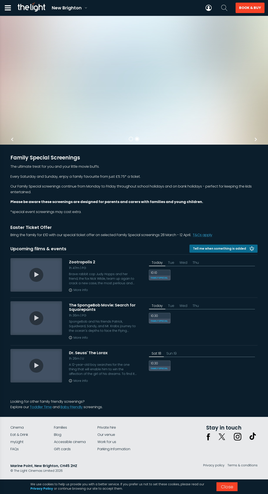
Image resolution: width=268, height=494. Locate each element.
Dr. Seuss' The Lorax (88, 352)
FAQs (14, 449)
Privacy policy (213, 465)
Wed (183, 262)
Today (157, 262)
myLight (16, 441)
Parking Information (113, 449)
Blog (57, 434)
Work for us (106, 441)
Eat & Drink (19, 434)
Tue (171, 262)
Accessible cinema (70, 441)
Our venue (106, 434)
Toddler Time (41, 406)
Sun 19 (171, 353)
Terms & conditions (243, 465)
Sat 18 (156, 353)
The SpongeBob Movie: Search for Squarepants (102, 307)
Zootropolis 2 (82, 262)
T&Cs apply (202, 234)
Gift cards (62, 449)
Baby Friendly (71, 406)
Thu (196, 262)
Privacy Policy (41, 489)
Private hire (106, 427)
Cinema (17, 427)
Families (60, 427)
